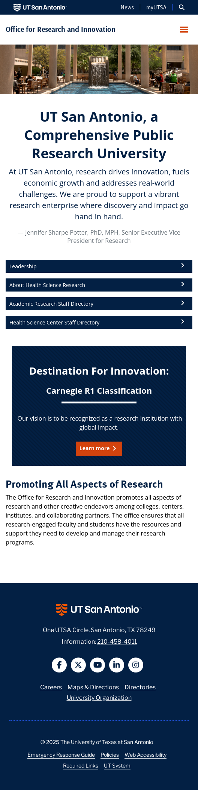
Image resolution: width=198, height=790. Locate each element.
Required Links (80, 765)
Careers (51, 686)
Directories (140, 686)
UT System (117, 765)
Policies (109, 754)
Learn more (95, 448)
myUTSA (156, 7)
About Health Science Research (47, 285)
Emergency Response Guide (61, 754)
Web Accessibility (145, 754)
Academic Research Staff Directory (51, 303)
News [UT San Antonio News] (127, 7)
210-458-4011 (117, 641)
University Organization (99, 697)
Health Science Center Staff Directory (54, 322)
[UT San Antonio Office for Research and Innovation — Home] (99, 29)
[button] (181, 7)
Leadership (22, 266)
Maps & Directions (93, 686)
